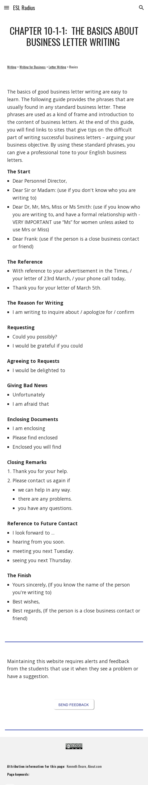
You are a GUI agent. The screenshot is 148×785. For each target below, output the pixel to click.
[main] (74, 36)
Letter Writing (57, 67)
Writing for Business (32, 67)
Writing (11, 67)
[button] (6, 7)
